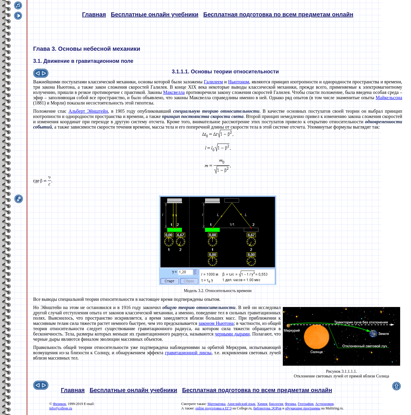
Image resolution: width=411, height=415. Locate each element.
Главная (94, 14)
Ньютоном (238, 81)
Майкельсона (389, 97)
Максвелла (174, 92)
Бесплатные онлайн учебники (155, 14)
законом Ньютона (216, 323)
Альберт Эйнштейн (88, 111)
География (305, 404)
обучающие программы (302, 408)
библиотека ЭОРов (267, 408)
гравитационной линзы (188, 352)
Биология (276, 404)
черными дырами (232, 333)
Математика (216, 404)
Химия (262, 404)
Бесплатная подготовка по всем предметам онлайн (278, 14)
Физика (290, 404)
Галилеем (213, 81)
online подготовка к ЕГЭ (213, 408)
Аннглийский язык (241, 404)
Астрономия (324, 404)
